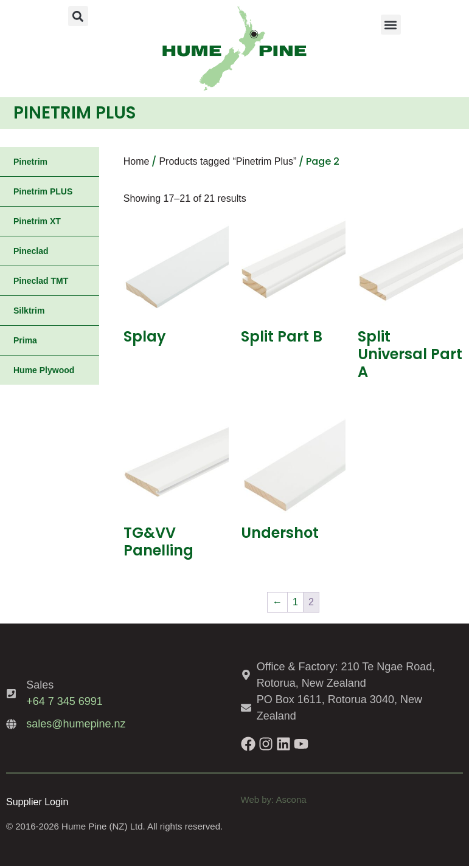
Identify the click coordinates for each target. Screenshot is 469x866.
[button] (78, 16)
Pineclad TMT (40, 281)
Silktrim (28, 310)
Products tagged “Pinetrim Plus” (227, 161)
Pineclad (31, 251)
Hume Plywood (43, 370)
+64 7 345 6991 (64, 701)
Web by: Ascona (274, 799)
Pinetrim (30, 162)
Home (136, 161)
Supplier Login (37, 802)
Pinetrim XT (37, 221)
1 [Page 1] (295, 602)
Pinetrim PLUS (42, 191)
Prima (25, 340)
